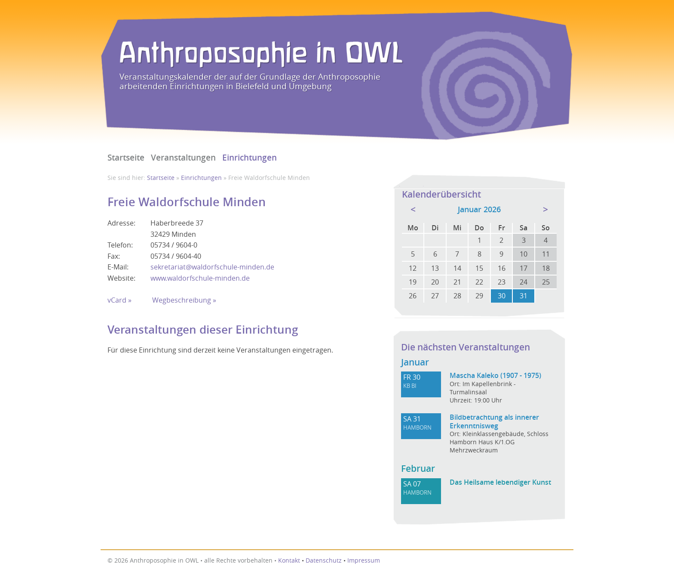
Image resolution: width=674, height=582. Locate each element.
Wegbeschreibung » (184, 300)
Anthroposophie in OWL (261, 54)
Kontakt (289, 560)
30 (502, 295)
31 (523, 295)
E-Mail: (118, 267)
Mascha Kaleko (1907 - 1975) (495, 375)
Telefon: (120, 245)
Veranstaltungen (183, 157)
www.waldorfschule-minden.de (200, 278)
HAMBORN (417, 427)
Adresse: (121, 223)
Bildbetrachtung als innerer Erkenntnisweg (494, 421)
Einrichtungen (249, 157)
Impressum (363, 560)
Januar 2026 (479, 209)
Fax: (113, 256)
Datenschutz (324, 560)
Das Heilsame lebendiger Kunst (500, 482)
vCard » (119, 300)
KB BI (410, 386)
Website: (121, 278)
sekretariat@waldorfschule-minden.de (212, 267)
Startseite (125, 157)
